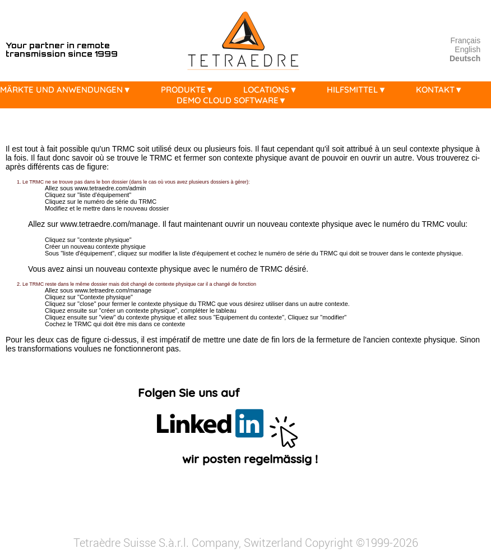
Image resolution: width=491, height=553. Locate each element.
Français (466, 40)
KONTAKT (442, 89)
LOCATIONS (273, 89)
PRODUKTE (190, 89)
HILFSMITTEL (359, 89)
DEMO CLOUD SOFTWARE (235, 100)
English (467, 49)
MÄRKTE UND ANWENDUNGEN (68, 89)
